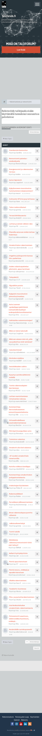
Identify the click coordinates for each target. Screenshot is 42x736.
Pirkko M (19, 488)
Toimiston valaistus (17, 439)
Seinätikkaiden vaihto (18, 366)
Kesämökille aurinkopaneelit (20, 629)
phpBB (16, 730)
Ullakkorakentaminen (17, 580)
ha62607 (19, 361)
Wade (18, 380)
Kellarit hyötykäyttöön (18, 553)
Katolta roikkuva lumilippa (19, 466)
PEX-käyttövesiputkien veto (20, 431)
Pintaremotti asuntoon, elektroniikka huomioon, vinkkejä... (19, 618)
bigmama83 (19, 299)
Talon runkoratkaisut (17, 207)
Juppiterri (19, 182)
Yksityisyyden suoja (22, 717)
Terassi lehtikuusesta (17, 215)
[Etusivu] (4, 102)
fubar (18, 201)
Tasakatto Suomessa (17, 589)
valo (17, 518)
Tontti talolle (14, 531)
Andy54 (18, 218)
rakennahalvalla (21, 248)
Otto (17, 315)
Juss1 (18, 369)
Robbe (18, 496)
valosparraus (20, 271)
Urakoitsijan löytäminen (18, 485)
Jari (17, 556)
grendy (18, 210)
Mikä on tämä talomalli (18, 331)
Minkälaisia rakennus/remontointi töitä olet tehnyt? (20, 542)
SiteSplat (22, 730)
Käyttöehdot (34, 717)
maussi (18, 193)
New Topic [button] (7, 139)
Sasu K (18, 583)
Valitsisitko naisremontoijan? (21, 320)
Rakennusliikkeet (16, 494)
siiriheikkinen (20, 352)
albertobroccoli (21, 632)
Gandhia (19, 153)
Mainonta (24, 720)
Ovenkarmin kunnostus (18, 150)
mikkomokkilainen (22, 237)
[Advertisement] (21, 79)
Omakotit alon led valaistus (20, 447)
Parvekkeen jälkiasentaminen (21, 502)
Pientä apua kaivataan (18, 561)
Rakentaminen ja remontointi (17, 127)
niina (17, 450)
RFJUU (18, 391)
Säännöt (17, 720)
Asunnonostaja (21, 505)
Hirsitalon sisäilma (16, 358)
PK (17, 226)
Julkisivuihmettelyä (17, 523)
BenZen (18, 425)
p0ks (17, 461)
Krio (17, 344)
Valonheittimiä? (15, 350)
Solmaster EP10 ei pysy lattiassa (22, 199)
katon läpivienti (15, 180)
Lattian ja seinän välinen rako (21, 224)
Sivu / (36, 648)
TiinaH (18, 288)
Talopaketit (14, 277)
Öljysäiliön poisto (16, 285)
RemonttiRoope (21, 163)
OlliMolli (18, 548)
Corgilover (19, 333)
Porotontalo (20, 480)
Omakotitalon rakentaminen (20, 245)
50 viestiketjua (34, 132)
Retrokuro (19, 433)
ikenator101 (20, 261)
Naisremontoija (21, 323)
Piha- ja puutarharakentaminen (21, 597)
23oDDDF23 (20, 469)
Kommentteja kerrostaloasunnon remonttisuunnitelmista (18, 409)
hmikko (18, 174)
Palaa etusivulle (8, 655)
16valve (18, 600)
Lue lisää (21, 49)
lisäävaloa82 (20, 442)
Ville (17, 415)
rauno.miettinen (21, 401)
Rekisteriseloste (8, 717)
